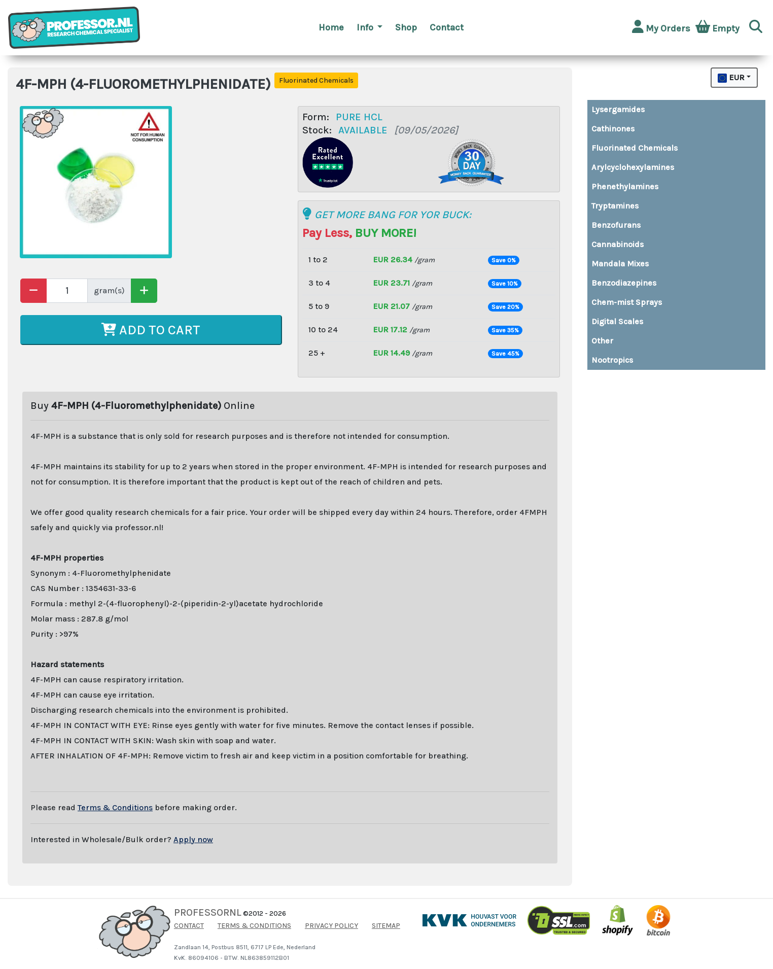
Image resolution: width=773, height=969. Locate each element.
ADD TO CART (150, 330)
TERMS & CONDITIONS (254, 925)
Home (331, 27)
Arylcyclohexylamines (632, 167)
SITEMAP (386, 925)
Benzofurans (616, 225)
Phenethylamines (624, 186)
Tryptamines (615, 206)
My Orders (661, 27)
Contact (447, 27)
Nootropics (612, 360)
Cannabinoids (617, 244)
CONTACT (189, 925)
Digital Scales (617, 321)
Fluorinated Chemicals (634, 148)
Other (602, 340)
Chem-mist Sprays (626, 302)
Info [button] (366, 27)
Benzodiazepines (623, 283)
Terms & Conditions (115, 807)
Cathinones (613, 128)
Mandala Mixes (620, 263)
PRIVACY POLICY (331, 925)
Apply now (193, 839)
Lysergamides (618, 109)
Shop (406, 27)
